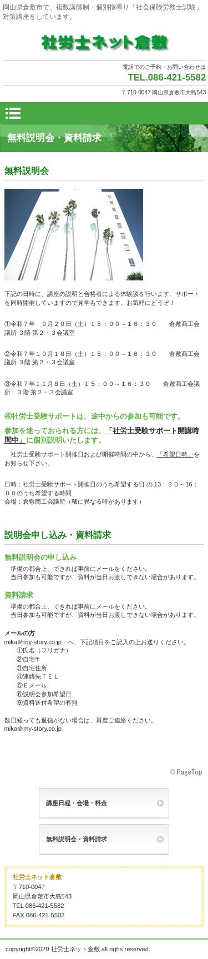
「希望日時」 (175, 454)
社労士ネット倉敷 (104, 42)
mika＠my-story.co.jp (33, 642)
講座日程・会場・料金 (76, 803)
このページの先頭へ (187, 772)
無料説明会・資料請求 (76, 839)
